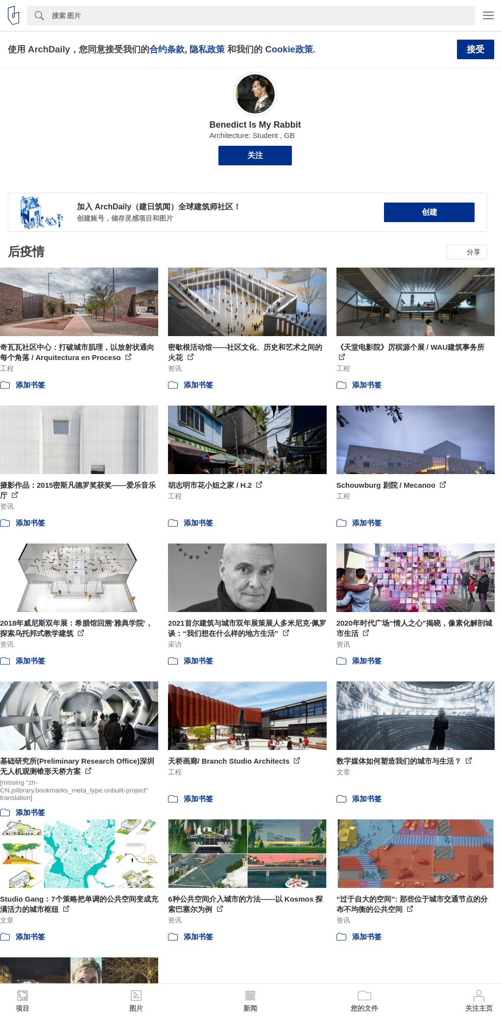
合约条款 (167, 49)
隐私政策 (207, 49)
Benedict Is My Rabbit (255, 125)
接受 (475, 49)
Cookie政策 (288, 49)
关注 (255, 155)
